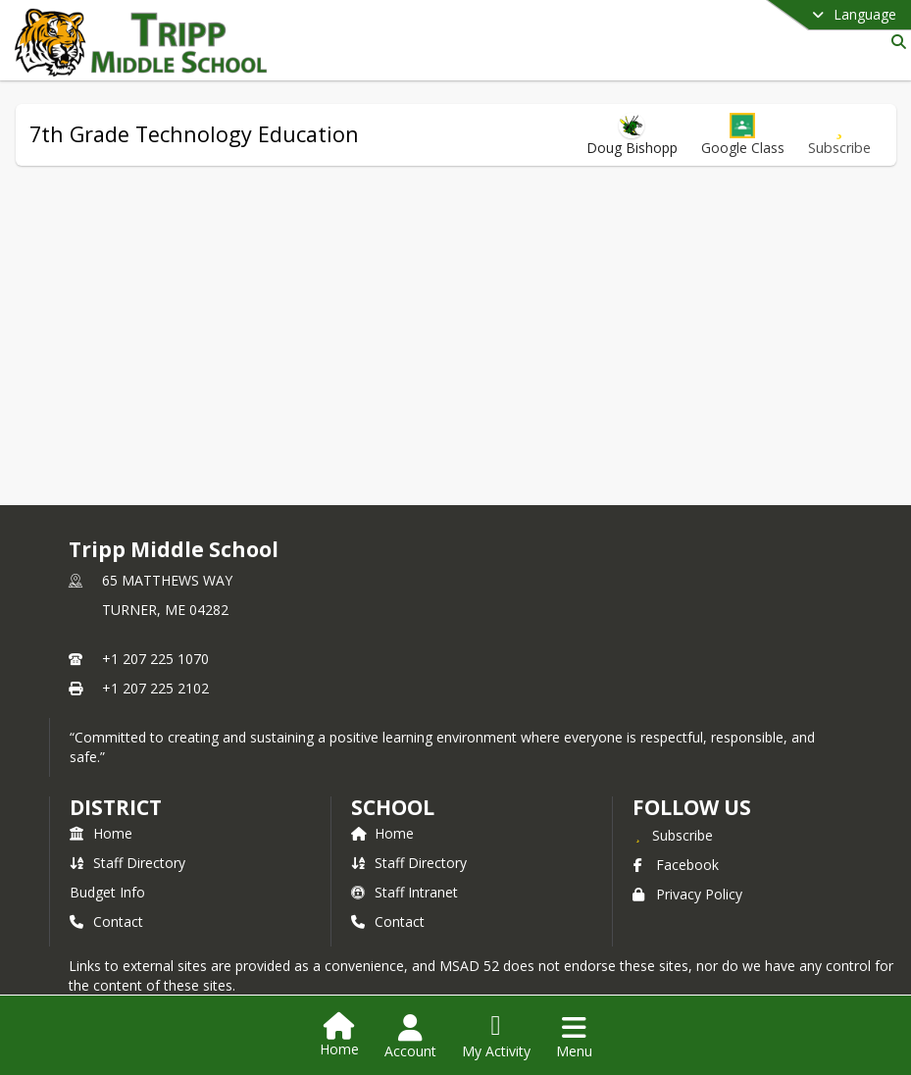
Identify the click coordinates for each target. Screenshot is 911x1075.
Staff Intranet (404, 892)
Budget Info (107, 892)
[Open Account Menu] (410, 1036)
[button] (742, 135)
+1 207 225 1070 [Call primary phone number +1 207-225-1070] (155, 658)
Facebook (676, 864)
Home (101, 833)
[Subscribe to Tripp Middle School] (673, 834)
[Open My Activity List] (496, 1036)
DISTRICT (116, 807)
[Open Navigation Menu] (574, 1036)
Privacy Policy (687, 894)
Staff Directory (127, 862)
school (392, 807)
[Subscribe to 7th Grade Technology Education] (839, 135)
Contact (106, 921)
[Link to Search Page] (895, 41)
